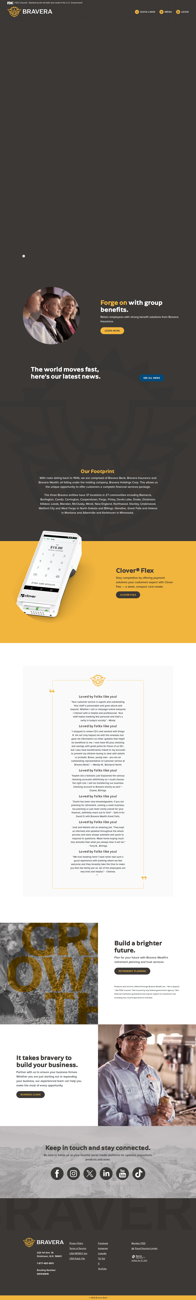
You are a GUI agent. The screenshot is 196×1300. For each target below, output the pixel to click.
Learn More (112, 330)
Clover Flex (128, 594)
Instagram (103, 1248)
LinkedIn (102, 1253)
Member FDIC (138, 1243)
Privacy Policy (76, 1243)
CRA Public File (77, 1258)
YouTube (102, 1268)
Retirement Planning (132, 971)
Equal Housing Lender (144, 1248)
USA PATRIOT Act (78, 1253)
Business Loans (31, 1094)
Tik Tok (101, 1258)
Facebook (103, 1243)
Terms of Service (77, 1248)
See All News (151, 378)
